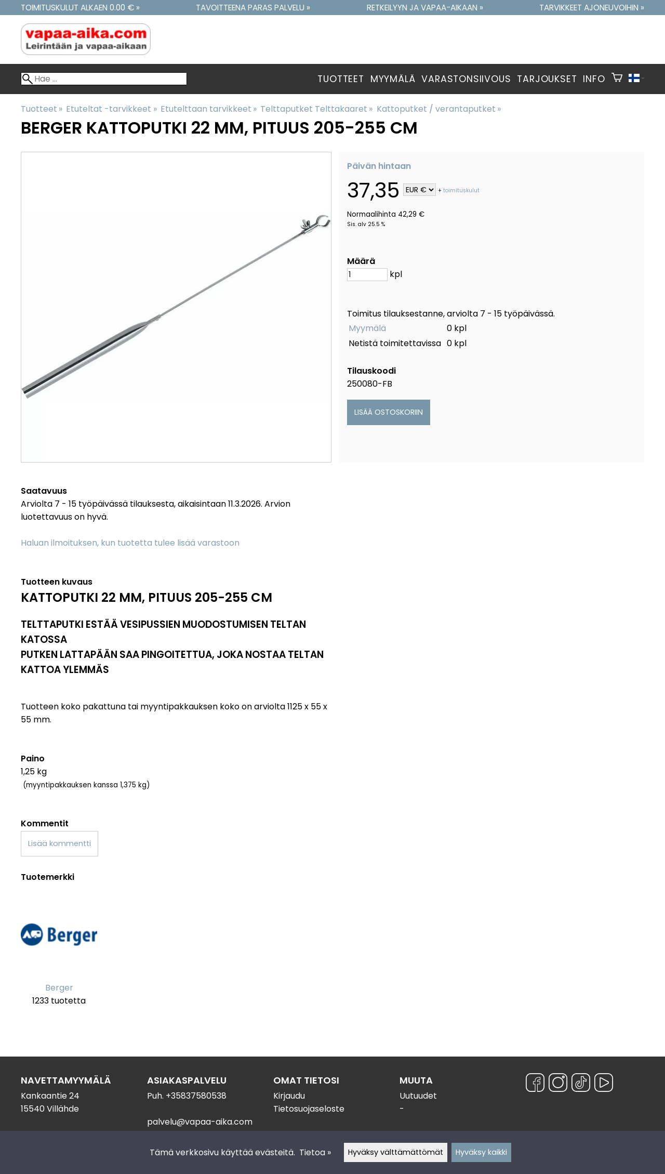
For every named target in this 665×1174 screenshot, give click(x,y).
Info (594, 79)
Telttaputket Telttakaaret (316, 109)
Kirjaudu (289, 1096)
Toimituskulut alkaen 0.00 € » (80, 7)
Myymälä (393, 79)
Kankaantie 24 (50, 1096)
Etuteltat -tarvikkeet (111, 109)
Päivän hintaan (379, 166)
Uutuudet (418, 1096)
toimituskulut (461, 190)
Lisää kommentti (59, 843)
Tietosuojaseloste (308, 1109)
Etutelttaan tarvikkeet (209, 109)
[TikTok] (580, 1084)
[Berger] (59, 957)
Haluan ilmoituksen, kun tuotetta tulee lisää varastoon (130, 543)
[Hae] (104, 78)
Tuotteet (340, 79)
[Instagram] (558, 1084)
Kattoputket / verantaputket (439, 109)
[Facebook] (535, 1084)
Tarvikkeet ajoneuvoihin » (591, 7)
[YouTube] (603, 1084)
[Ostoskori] (616, 79)
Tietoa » (315, 1152)
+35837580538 (196, 1096)
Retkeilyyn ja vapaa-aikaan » (425, 7)
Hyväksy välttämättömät (395, 1152)
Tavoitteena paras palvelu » (253, 7)
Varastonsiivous (466, 79)
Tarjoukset (547, 79)
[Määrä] (367, 274)
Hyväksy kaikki (481, 1152)
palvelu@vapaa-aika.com (199, 1122)
